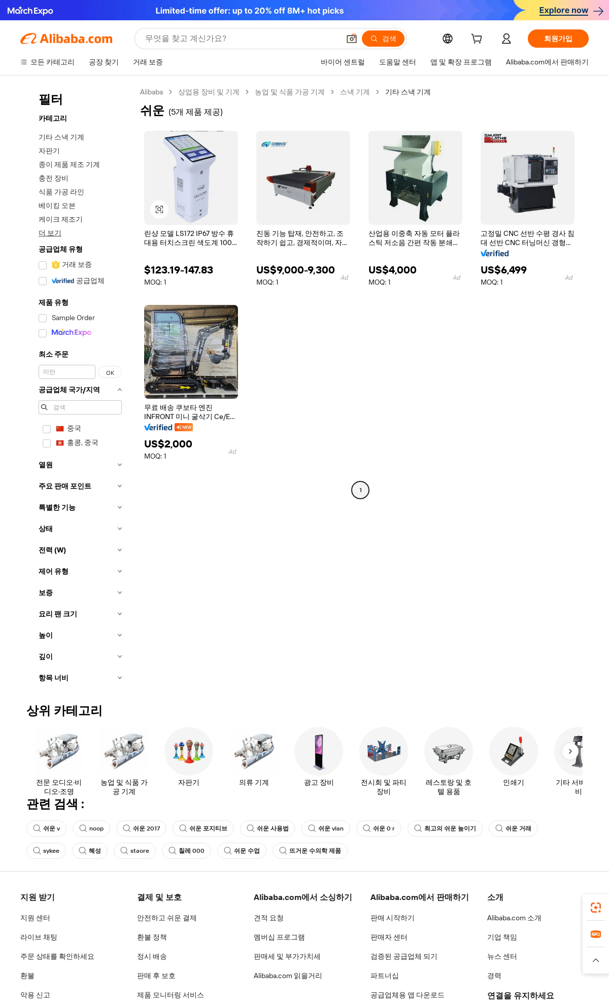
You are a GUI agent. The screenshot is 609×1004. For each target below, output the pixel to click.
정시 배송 (152, 956)
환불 (27, 976)
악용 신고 (35, 995)
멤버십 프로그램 (279, 937)
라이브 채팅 (38, 937)
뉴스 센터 (502, 956)
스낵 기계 (355, 92)
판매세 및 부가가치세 (287, 956)
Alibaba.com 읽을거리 (288, 976)
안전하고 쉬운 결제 (167, 918)
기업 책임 (502, 937)
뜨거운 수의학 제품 (310, 851)
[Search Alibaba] (241, 38)
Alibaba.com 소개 (514, 918)
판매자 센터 (389, 937)
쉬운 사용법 (268, 828)
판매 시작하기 (392, 918)
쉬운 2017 (141, 828)
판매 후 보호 (156, 976)
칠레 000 (186, 851)
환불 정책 (152, 937)
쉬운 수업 (242, 851)
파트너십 (384, 976)
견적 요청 (269, 918)
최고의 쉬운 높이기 (445, 828)
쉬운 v (46, 828)
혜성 (90, 851)
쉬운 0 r (379, 828)
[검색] (383, 38)
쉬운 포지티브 (203, 828)
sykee (46, 851)
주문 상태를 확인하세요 (57, 956)
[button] (352, 38)
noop (91, 828)
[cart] (478, 40)
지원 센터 (35, 918)
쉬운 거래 (513, 828)
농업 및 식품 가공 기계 (290, 92)
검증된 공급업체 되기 (403, 956)
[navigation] (77, 388)
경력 (494, 976)
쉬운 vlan (326, 828)
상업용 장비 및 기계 (209, 92)
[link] (596, 907)
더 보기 (50, 233)
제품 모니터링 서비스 (170, 995)
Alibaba (151, 92)
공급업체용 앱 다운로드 (407, 995)
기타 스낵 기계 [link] (408, 92)
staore (134, 851)
